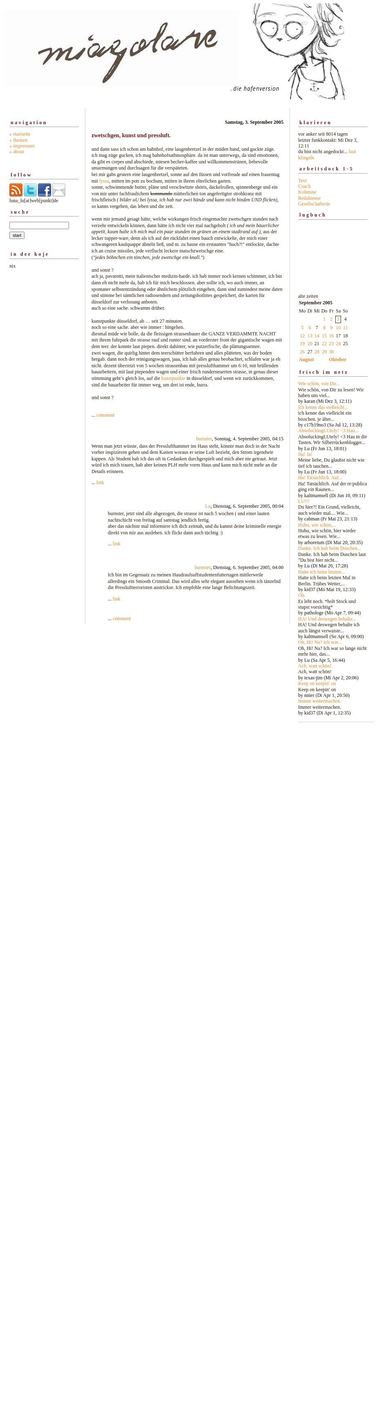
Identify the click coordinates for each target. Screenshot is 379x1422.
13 (310, 336)
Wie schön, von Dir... (319, 383)
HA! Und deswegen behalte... (327, 619)
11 (345, 327)
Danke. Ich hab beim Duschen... (329, 548)
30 (331, 352)
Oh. (301, 595)
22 (324, 343)
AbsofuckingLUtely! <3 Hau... (328, 430)
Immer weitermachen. (319, 701)
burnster (204, 439)
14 (316, 336)
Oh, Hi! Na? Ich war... (320, 642)
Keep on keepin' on (317, 683)
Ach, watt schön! (315, 666)
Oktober (337, 359)
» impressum (22, 146)
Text (302, 180)
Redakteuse (309, 198)
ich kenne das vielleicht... (323, 407)
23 (331, 343)
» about (16, 151)
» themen (18, 140)
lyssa (104, 181)
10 (338, 327)
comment (105, 415)
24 (338, 343)
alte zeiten (333, 502)
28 (316, 352)
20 (310, 343)
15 (324, 336)
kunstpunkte (173, 378)
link (100, 482)
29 (324, 352)
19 (302, 343)
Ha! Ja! (305, 454)
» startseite (20, 134)
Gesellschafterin (314, 204)
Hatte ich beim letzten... (321, 572)
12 (302, 336)
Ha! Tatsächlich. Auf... (320, 477)
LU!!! (304, 501)
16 (331, 336)
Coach (304, 186)
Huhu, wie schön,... (317, 525)
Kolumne (307, 192)
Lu (207, 506)
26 (302, 352)
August (306, 359)
